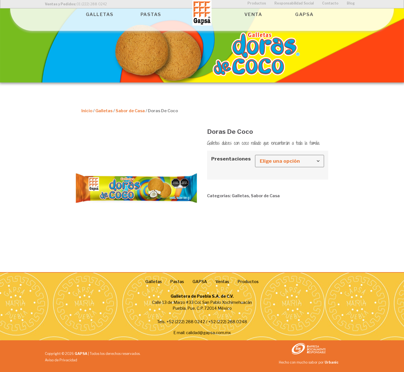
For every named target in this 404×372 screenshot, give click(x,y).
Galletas (104, 110)
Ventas (222, 281)
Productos (248, 281)
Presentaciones (231, 158)
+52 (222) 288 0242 (185, 321)
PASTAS (151, 14)
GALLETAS (100, 14)
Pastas (177, 281)
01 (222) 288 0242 (92, 4)
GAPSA (304, 14)
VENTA (253, 14)
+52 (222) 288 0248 (227, 321)
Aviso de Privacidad (61, 360)
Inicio (86, 110)
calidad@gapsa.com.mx (208, 332)
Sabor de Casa (130, 110)
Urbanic (331, 362)
